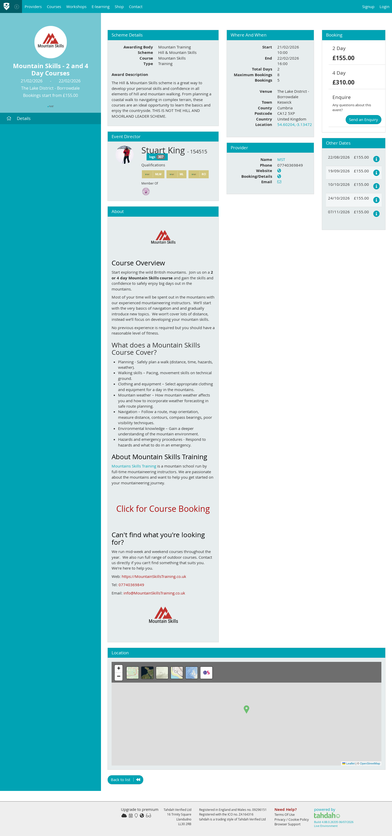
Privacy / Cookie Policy (291, 819)
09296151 (259, 809)
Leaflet (348, 763)
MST (281, 159)
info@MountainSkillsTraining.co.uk (154, 593)
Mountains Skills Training (134, 466)
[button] (246, 709)
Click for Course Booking (163, 508)
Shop (119, 6)
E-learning (101, 6)
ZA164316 (246, 814)
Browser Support (287, 824)
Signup (368, 6)
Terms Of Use (284, 814)
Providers (33, 6)
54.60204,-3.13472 (294, 124)
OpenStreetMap (370, 763)
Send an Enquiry (363, 119)
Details (18, 118)
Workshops (76, 6)
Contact (135, 6)
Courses (54, 6)
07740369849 (131, 584)
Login (384, 6)
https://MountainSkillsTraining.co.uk (154, 576)
